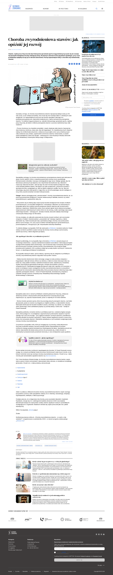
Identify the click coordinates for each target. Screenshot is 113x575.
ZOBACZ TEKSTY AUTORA (67, 441)
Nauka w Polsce (87, 1)
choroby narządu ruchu (50, 445)
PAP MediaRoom (69, 1)
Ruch (103, 34)
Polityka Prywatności (93, 109)
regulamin (91, 100)
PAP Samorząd (78, 1)
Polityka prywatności (36, 571)
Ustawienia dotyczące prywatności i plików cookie (64, 571)
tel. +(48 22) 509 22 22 (32, 548)
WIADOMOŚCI (85, 144)
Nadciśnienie (21, 367)
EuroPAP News (101, 1)
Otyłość (19, 380)
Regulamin (46, 571)
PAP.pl (55, 1)
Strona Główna (89, 34)
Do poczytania (63, 8)
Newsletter (25, 571)
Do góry (101, 565)
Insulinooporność (22, 374)
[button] (102, 8)
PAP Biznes (61, 1)
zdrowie (31, 410)
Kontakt (10, 571)
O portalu (17, 571)
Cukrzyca (20, 377)
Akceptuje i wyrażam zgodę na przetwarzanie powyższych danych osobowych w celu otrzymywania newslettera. (94, 103)
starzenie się (38, 445)
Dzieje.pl (94, 1)
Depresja (20, 384)
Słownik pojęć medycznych (15, 550)
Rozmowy (46, 8)
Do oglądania (82, 8)
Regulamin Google (86, 111)
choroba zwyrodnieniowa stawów (25, 445)
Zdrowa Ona (20, 421)
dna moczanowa (51, 356)
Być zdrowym (98, 34)
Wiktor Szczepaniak (16, 49)
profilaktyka (52, 228)
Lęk (18, 387)
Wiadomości (29, 8)
